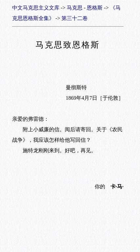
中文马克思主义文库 (35, 7)
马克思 (74, 7)
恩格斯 (95, 7)
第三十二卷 (74, 18)
